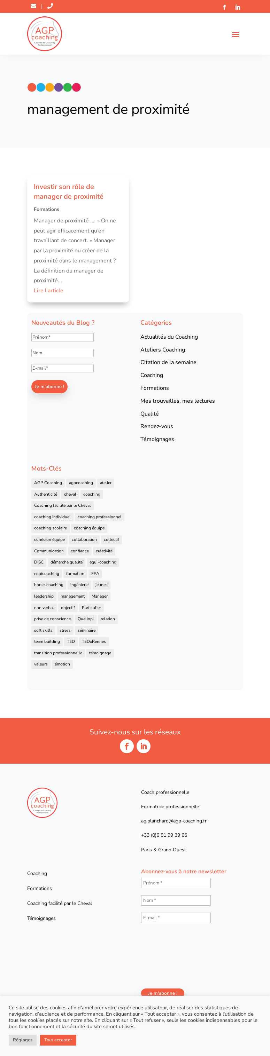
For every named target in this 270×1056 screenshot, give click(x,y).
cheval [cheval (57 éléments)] (70, 494)
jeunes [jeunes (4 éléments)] (101, 585)
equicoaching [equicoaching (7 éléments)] (46, 573)
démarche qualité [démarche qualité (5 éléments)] (67, 562)
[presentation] (169, 955)
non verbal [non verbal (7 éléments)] (44, 607)
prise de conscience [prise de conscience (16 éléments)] (52, 619)
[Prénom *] (176, 883)
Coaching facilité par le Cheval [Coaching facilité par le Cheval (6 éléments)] (62, 505)
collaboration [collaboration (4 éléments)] (84, 539)
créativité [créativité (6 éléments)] (104, 551)
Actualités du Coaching (169, 337)
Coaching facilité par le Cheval (59, 903)
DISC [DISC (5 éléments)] (39, 562)
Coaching (151, 375)
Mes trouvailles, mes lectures (177, 401)
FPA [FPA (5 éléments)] (95, 573)
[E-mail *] (176, 918)
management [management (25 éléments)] (73, 596)
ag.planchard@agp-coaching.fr (174, 821)
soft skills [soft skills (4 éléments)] (43, 630)
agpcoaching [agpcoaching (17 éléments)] (81, 483)
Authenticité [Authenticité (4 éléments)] (45, 494)
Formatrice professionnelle (170, 806)
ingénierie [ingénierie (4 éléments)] (79, 585)
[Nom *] (176, 900)
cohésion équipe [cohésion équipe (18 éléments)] (49, 539)
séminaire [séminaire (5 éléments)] (86, 630)
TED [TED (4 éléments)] (71, 641)
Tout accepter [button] (58, 1040)
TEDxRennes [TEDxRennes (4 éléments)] (94, 641)
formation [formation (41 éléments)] (75, 573)
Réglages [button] (22, 1040)
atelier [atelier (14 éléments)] (105, 483)
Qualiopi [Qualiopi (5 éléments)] (86, 619)
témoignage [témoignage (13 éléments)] (100, 653)
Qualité (149, 414)
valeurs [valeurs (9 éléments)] (41, 664)
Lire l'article (48, 290)
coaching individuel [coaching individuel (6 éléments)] (52, 517)
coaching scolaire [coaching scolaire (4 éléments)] (50, 528)
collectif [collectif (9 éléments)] (111, 539)
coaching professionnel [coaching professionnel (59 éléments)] (100, 517)
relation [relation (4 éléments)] (108, 619)
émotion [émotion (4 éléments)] (62, 664)
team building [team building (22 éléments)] (47, 641)
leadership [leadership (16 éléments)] (44, 596)
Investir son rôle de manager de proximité (68, 191)
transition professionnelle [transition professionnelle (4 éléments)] (58, 653)
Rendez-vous (156, 426)
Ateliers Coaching (162, 350)
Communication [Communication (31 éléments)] (49, 551)
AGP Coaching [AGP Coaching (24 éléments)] (48, 483)
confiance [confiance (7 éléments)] (80, 551)
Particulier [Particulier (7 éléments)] (91, 607)
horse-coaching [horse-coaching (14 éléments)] (48, 585)
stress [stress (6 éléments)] (65, 630)
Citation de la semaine (168, 362)
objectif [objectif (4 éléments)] (68, 607)
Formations (46, 209)
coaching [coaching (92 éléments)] (91, 494)
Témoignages (157, 439)
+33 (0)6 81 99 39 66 (164, 835)
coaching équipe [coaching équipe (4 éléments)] (89, 528)
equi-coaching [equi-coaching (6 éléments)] (103, 562)
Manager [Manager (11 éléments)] (100, 596)
